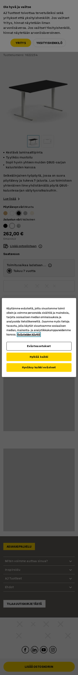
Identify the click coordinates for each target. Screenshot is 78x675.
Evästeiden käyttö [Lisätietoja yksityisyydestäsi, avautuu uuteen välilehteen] (28, 334)
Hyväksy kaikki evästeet (39, 367)
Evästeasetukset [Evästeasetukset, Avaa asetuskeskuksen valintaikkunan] (39, 346)
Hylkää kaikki (39, 357)
